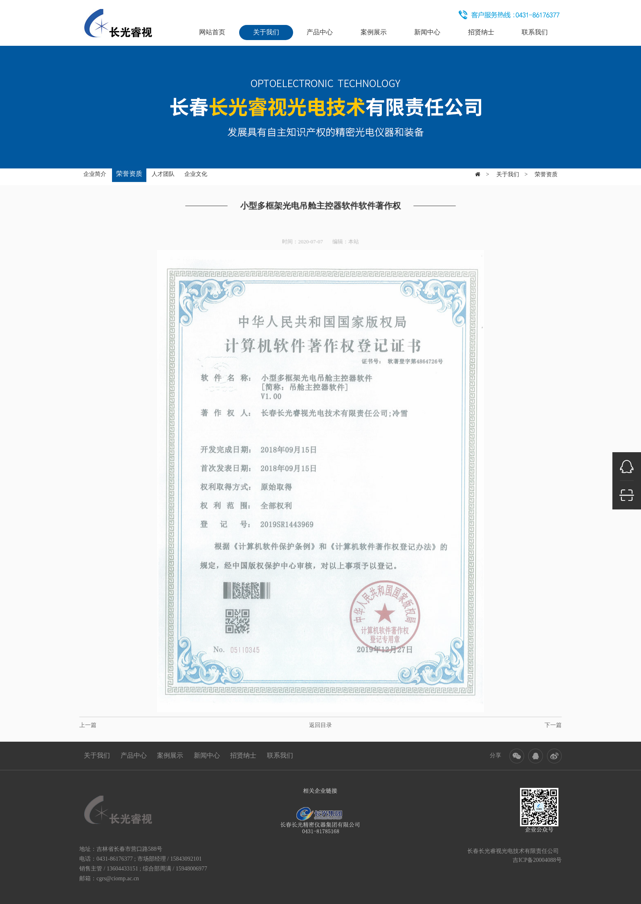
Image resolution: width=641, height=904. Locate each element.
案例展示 (374, 32)
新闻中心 (427, 32)
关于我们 (266, 32)
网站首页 (212, 32)
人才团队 (163, 173)
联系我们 (535, 32)
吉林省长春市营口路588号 (129, 849)
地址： (87, 849)
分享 (495, 755)
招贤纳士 (481, 32)
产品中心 (320, 32)
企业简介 (94, 173)
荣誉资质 (129, 172)
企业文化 (195, 173)
